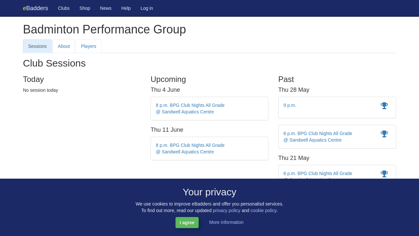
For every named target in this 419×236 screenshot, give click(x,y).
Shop (85, 8)
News (106, 8)
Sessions (37, 46)
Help (126, 8)
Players (88, 46)
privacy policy (226, 210)
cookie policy (263, 210)
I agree (187, 222)
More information (226, 222)
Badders (35, 8)
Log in (146, 8)
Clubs (64, 8)
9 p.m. (289, 105)
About (64, 46)
